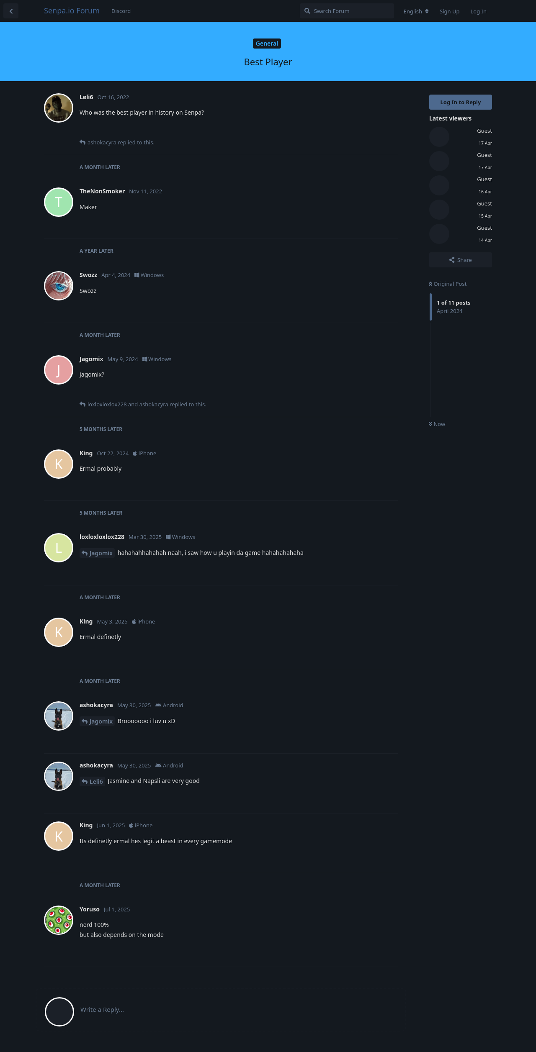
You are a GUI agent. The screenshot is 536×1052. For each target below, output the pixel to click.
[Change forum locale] (416, 11)
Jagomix (101, 553)
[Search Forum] (347, 10)
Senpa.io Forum (72, 10)
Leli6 (96, 781)
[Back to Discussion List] (10, 10)
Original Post (447, 283)
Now (437, 424)
